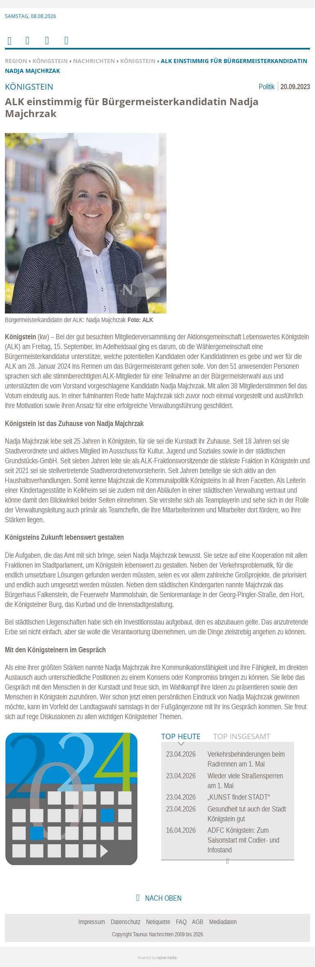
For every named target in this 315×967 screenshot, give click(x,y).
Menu (27, 45)
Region (16, 61)
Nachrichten (94, 61)
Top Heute (181, 737)
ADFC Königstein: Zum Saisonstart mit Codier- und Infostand (243, 840)
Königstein (50, 61)
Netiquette (158, 921)
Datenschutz (126, 921)
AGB (197, 921)
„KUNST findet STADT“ (239, 797)
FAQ (181, 921)
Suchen (45, 45)
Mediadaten (223, 921)
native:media (167, 958)
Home (9, 46)
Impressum (91, 921)
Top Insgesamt (241, 736)
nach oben (163, 898)
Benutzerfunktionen (66, 45)
